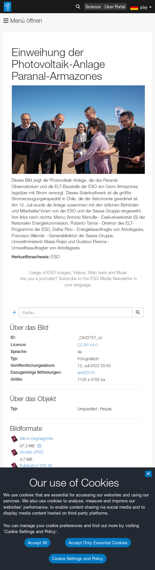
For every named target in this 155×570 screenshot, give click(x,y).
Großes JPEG (31, 452)
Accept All (37, 542)
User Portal (115, 6)
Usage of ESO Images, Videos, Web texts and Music (78, 272)
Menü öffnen (22, 20)
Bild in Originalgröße (36, 438)
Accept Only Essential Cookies (98, 542)
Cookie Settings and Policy (77, 558)
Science (93, 6)
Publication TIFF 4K (36, 465)
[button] (39, 445)
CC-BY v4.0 (88, 344)
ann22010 (86, 372)
